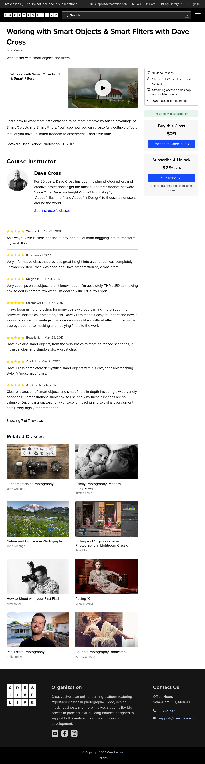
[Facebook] (64, 733)
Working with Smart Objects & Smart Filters (32, 76)
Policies (103, 758)
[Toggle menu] (197, 15)
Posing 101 (83, 598)
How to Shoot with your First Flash (33, 598)
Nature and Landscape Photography (35, 541)
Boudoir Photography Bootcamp (100, 651)
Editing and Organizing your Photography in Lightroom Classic (101, 543)
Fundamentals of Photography (30, 483)
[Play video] (103, 88)
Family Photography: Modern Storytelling (98, 486)
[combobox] (126, 15)
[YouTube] (55, 733)
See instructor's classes (52, 210)
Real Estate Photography (26, 651)
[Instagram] (74, 733)
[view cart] (151, 4)
